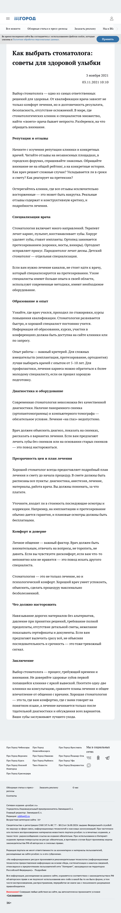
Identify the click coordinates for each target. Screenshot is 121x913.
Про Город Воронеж (16, 755)
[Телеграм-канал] (107, 758)
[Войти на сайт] (111, 18)
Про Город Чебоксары (18, 747)
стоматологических (27, 116)
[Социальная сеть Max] (89, 765)
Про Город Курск (15, 760)
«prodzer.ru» (31, 805)
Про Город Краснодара (18, 773)
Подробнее (40, 870)
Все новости (13, 28)
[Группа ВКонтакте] (89, 758)
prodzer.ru (79, 832)
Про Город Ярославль (70, 747)
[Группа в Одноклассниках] (98, 758)
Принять (108, 39)
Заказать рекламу (85, 28)
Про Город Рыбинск (43, 760)
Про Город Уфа (67, 760)
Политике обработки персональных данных (36, 39)
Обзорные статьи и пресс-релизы (47, 28)
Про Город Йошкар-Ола (71, 755)
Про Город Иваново (43, 755)
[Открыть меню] (7, 18)
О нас (75, 787)
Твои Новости (40, 765)
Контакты (11, 795)
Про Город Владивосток (71, 765)
